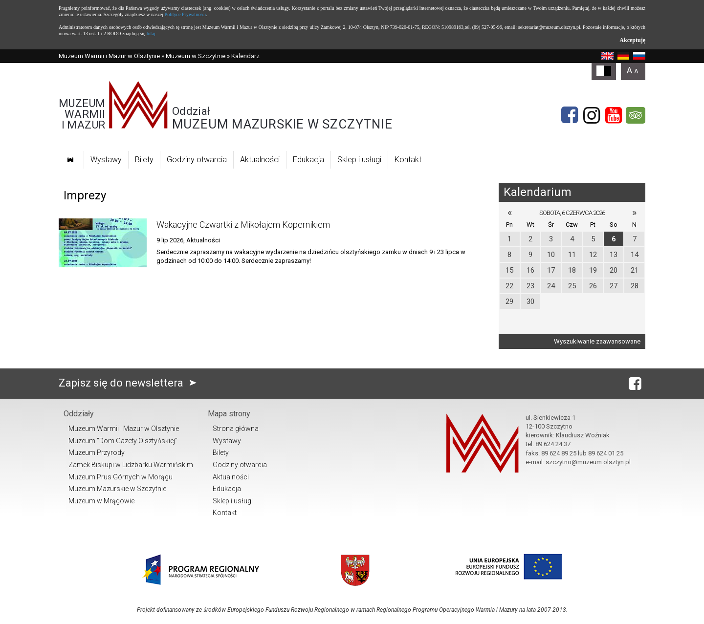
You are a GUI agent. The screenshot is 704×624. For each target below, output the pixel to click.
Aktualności (260, 159)
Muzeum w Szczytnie (195, 56)
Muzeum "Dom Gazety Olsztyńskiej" (122, 441)
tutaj (151, 33)
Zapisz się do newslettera (130, 383)
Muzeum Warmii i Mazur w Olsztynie (109, 56)
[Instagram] (591, 115)
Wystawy (106, 159)
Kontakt (408, 159)
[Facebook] (569, 115)
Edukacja (308, 159)
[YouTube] (613, 115)
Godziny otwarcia (197, 159)
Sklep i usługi (359, 159)
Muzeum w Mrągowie (101, 501)
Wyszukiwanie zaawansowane (597, 341)
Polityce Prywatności (185, 14)
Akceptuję (632, 40)
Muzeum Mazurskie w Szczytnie (117, 489)
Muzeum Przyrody (96, 452)
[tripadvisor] (635, 115)
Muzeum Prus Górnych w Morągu (120, 477)
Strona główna (236, 428)
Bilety (144, 159)
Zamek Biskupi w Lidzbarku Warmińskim (130, 465)
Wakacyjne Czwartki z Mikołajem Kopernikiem (243, 224)
